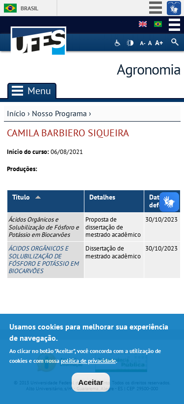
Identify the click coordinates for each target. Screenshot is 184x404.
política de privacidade (88, 363)
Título (26, 197)
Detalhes (102, 197)
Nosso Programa (59, 113)
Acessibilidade (118, 43)
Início (16, 113)
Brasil (29, 8)
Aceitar (91, 384)
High (130, 43)
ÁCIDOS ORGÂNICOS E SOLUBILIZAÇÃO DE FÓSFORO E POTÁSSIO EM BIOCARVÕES (43, 259)
